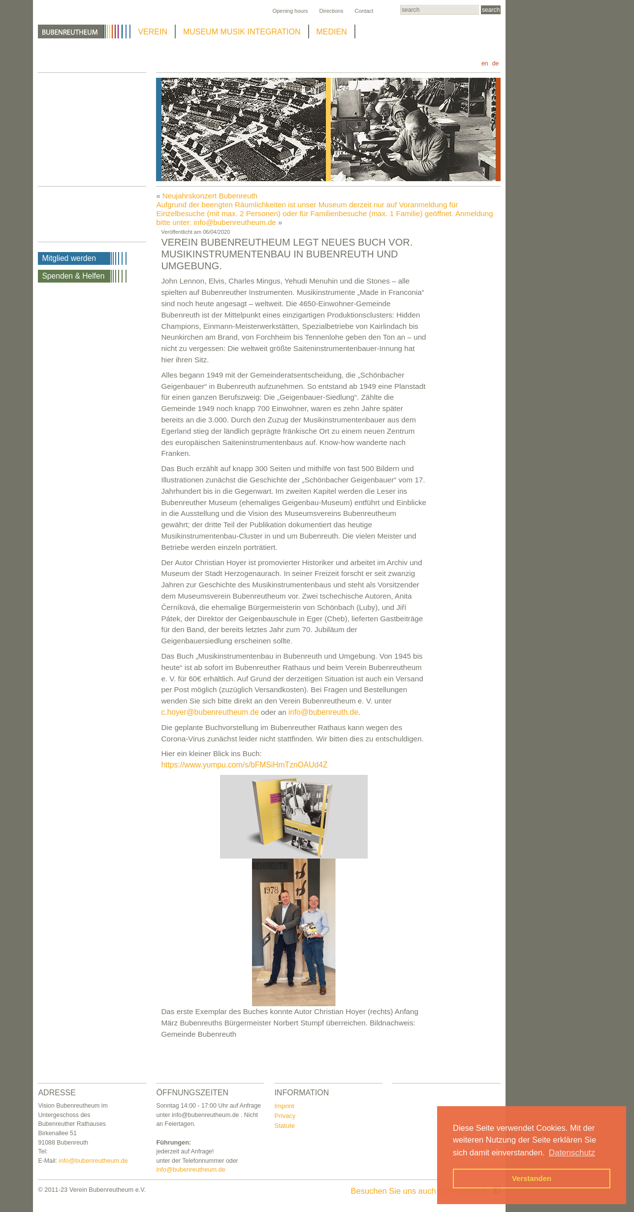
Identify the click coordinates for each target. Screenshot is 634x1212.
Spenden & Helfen (73, 276)
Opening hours (290, 11)
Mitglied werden (69, 258)
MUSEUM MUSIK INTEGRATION (242, 32)
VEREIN (152, 32)
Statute (284, 1125)
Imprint (284, 1106)
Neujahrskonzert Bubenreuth (209, 195)
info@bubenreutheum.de (93, 1160)
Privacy (284, 1115)
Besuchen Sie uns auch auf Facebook (426, 1190)
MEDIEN (332, 32)
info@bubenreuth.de (323, 712)
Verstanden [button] (531, 1178)
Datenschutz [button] (572, 1152)
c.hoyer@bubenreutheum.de (209, 712)
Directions (331, 11)
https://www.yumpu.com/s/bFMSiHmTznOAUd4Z (244, 765)
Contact (363, 11)
